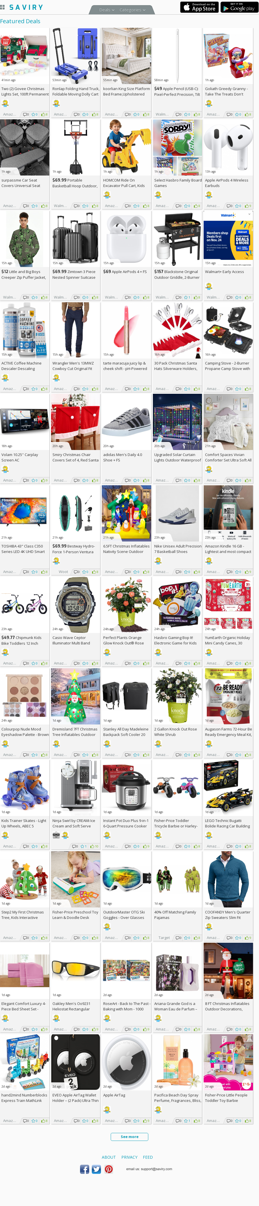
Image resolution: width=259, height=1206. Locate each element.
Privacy (129, 1157)
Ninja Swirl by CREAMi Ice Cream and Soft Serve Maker (73, 826)
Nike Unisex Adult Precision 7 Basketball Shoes (178, 548)
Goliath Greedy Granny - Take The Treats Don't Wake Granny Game (226, 94)
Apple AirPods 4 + (125, 271)
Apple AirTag (114, 1095)
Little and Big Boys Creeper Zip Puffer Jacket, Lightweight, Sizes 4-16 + (24, 277)
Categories (130, 10)
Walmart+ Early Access (224, 271)
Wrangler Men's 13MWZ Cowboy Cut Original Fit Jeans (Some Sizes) (73, 369)
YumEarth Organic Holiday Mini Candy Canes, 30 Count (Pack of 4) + (227, 643)
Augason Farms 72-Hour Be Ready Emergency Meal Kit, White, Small (228, 734)
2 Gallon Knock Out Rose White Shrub (175, 731)
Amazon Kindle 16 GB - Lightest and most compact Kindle (228, 551)
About (109, 1157)
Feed (148, 1157)
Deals (104, 10)
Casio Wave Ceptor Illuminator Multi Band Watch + (71, 643)
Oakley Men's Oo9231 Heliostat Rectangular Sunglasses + (71, 1009)
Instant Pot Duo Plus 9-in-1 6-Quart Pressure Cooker (126, 823)
